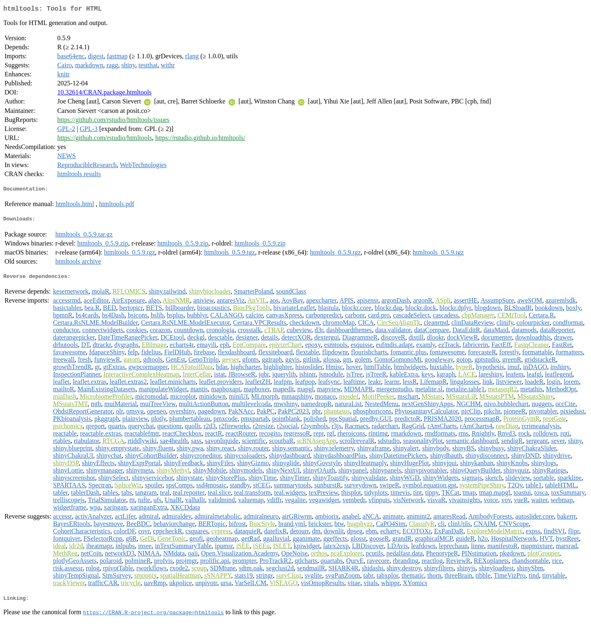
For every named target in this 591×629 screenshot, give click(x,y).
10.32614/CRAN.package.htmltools (104, 93)
